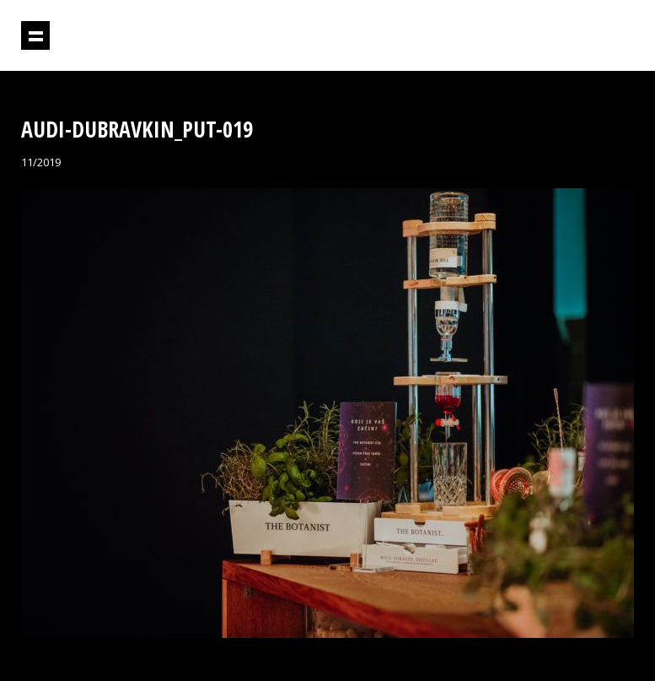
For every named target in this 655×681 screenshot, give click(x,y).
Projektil (561, 36)
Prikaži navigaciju (35, 35)
